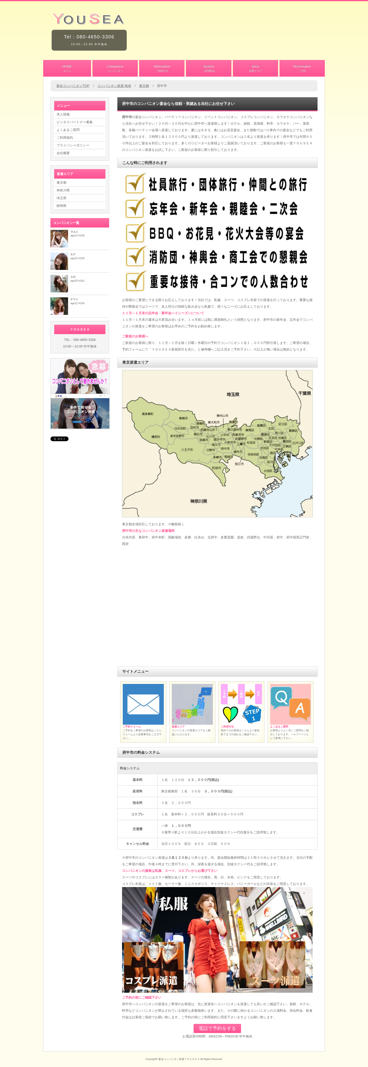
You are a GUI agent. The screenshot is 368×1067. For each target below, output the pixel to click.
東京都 (61, 182)
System (208, 68)
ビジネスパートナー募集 (75, 122)
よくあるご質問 (68, 130)
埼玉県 (61, 198)
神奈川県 (63, 190)
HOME (67, 68)
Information (161, 68)
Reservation (302, 68)
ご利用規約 (65, 137)
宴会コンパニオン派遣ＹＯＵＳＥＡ (179, 1059)
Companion (115, 68)
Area (255, 68)
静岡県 (61, 206)
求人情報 (63, 114)
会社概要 (63, 153)
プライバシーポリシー (73, 145)
